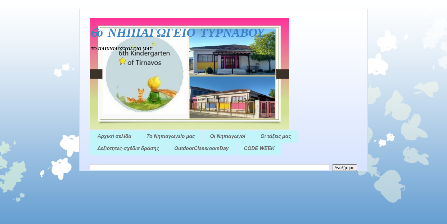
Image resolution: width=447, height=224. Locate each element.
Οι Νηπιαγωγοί (228, 136)
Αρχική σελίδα (114, 136)
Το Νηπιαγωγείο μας (171, 136)
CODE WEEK (259, 148)
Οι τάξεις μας (275, 136)
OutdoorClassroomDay (201, 148)
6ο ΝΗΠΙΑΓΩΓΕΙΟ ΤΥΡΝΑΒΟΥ (177, 33)
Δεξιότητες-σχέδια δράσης (128, 148)
